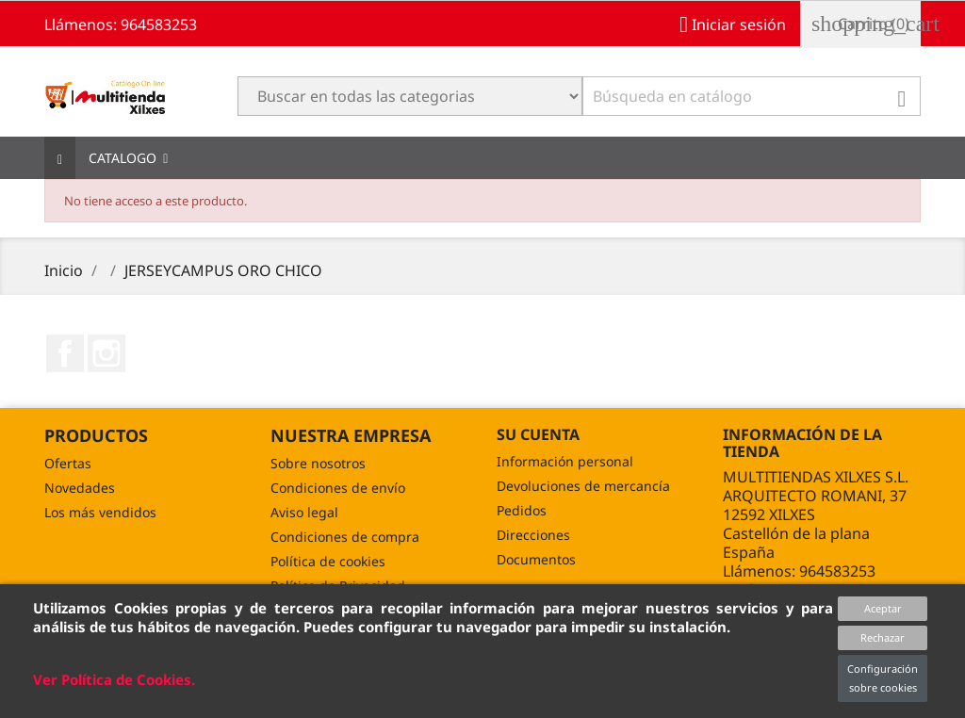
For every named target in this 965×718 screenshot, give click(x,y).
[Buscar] (751, 96)
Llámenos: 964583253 (120, 24)
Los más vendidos (100, 512)
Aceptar (883, 608)
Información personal (565, 461)
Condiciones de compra (344, 537)
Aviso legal (304, 512)
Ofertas (67, 463)
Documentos (536, 559)
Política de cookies (327, 561)
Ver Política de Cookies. (114, 679)
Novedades (79, 488)
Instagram (106, 353)
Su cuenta (538, 434)
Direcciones (533, 535)
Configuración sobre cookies (882, 677)
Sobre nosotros (318, 463)
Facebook (65, 353)
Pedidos (522, 510)
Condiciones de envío (337, 488)
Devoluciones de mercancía (583, 486)
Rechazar (882, 637)
